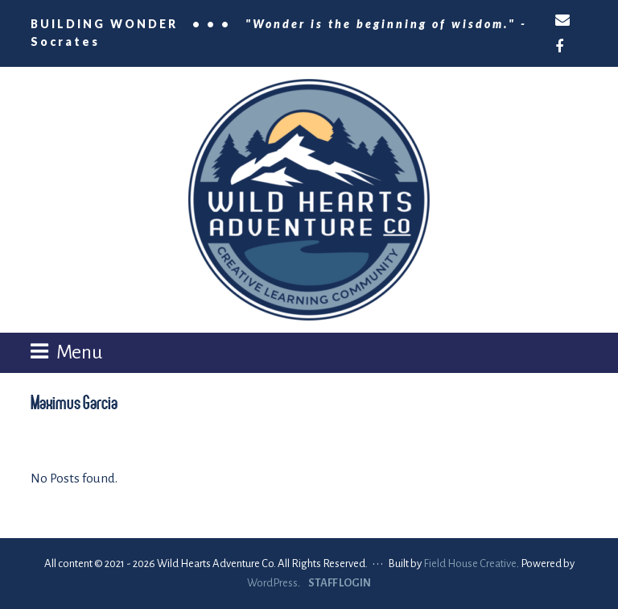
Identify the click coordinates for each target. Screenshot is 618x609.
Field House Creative (470, 563)
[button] (66, 352)
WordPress (272, 583)
